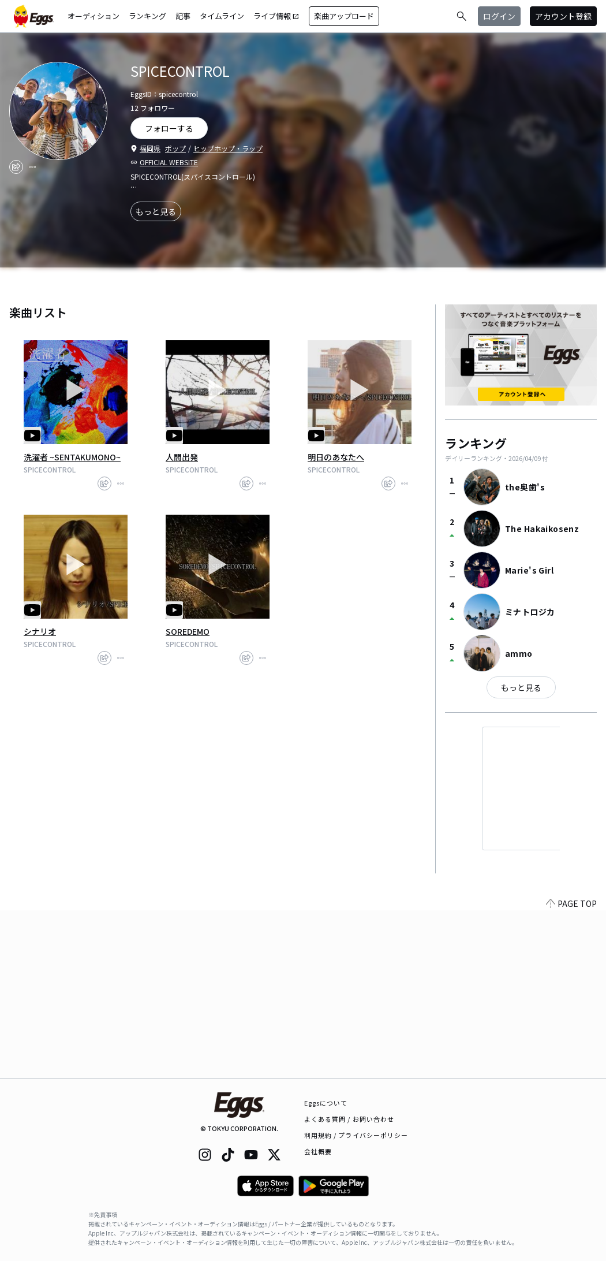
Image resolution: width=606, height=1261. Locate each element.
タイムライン (222, 15)
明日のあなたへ (336, 457)
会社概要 (318, 1151)
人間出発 (182, 457)
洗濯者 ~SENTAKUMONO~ (72, 457)
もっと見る (156, 211)
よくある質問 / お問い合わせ (349, 1119)
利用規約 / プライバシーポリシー (356, 1135)
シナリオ (40, 631)
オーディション (93, 15)
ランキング (147, 15)
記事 (182, 15)
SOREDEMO (188, 631)
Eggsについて (326, 1102)
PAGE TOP (571, 1071)
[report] (32, 167)
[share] (16, 167)
